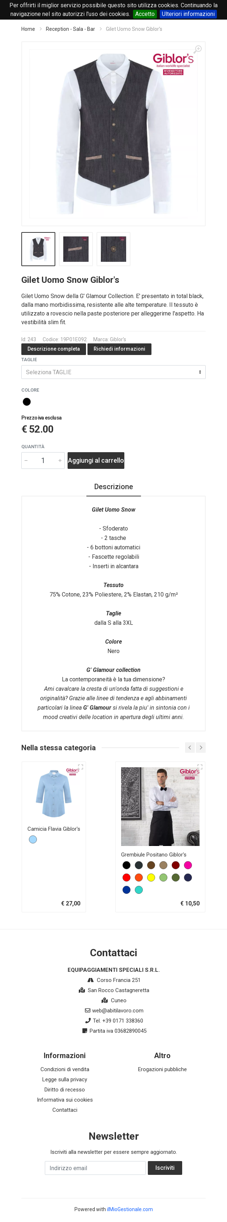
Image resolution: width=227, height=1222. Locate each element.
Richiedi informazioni (119, 349)
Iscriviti (165, 1167)
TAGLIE (29, 359)
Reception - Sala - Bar (70, 29)
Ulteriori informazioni (188, 14)
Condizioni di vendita (64, 1069)
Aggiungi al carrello (96, 460)
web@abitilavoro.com (118, 1010)
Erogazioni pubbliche (162, 1069)
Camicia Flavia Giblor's (53, 829)
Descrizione (113, 486)
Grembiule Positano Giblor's (154, 854)
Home (28, 29)
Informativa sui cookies (65, 1100)
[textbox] (113, 372)
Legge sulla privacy (64, 1079)
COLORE (30, 390)
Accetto (145, 14)
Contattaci (64, 1110)
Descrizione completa (53, 349)
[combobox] (113, 372)
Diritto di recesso (64, 1089)
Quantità (32, 446)
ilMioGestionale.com (130, 1209)
